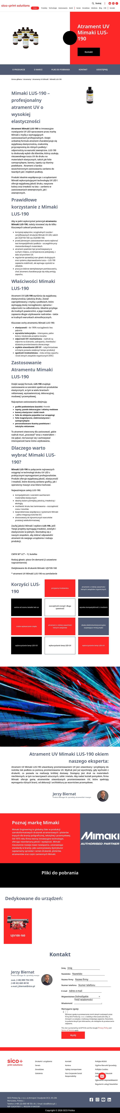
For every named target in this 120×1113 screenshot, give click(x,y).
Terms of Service (67, 1030)
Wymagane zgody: (71, 1009)
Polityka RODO (101, 1061)
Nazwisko (66, 973)
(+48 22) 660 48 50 (23, 1103)
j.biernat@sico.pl (26, 986)
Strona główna (16, 79)
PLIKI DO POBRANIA (60, 69)
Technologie (53, 8)
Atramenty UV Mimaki (41, 79)
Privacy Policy (103, 1028)
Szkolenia (94, 8)
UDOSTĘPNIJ (102, 69)
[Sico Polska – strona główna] (15, 5)
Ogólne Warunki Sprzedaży (105, 1065)
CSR (105, 8)
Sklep (35, 8)
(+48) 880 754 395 (24, 980)
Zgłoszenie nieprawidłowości (106, 1080)
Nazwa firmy (68, 979)
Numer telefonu (69, 985)
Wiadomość (67, 1003)
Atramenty (27, 79)
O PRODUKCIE (18, 69)
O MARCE (38, 69)
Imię (64, 968)
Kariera (68, 1065)
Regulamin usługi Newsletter (106, 1084)
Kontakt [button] (89, 52)
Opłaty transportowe (73, 1069)
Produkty (44, 8)
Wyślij (73, 1035)
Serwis (78, 8)
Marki (71, 8)
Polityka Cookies (101, 1069)
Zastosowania (63, 8)
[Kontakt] (102, 1076)
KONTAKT (83, 69)
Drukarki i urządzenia (43, 1061)
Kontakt (112, 8)
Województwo (68, 996)
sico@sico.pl (49, 1103)
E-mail (65, 991)
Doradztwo (86, 8)
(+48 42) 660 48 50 (20, 983)
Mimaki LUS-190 (56, 79)
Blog (100, 8)
